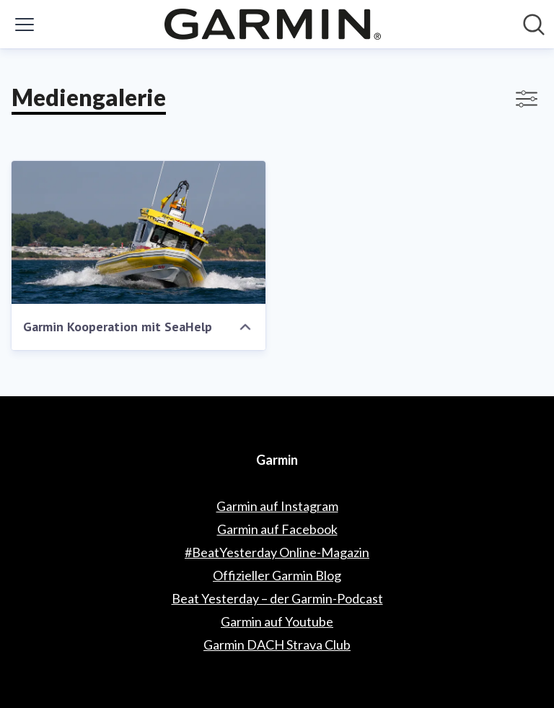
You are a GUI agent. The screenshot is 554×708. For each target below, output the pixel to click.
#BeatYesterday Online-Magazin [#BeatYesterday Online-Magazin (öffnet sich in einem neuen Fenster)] (277, 552)
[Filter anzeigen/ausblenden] (526, 99)
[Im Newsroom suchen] (533, 24)
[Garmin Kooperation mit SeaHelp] (138, 232)
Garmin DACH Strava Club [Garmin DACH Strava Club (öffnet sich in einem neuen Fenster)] (277, 644)
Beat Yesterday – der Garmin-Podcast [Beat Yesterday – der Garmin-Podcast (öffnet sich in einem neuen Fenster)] (277, 598)
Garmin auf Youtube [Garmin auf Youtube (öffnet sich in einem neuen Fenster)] (277, 621)
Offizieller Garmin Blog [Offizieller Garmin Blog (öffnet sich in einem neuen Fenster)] (277, 575)
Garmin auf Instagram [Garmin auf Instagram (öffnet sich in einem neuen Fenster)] (277, 506)
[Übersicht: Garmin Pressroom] (272, 24)
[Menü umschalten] (24, 24)
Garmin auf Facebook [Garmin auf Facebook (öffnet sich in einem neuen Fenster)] (277, 529)
